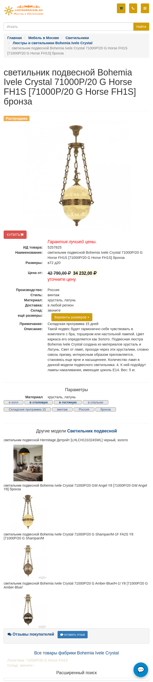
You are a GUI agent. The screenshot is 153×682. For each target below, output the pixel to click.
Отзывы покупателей (31, 634)
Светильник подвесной (92, 431)
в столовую (39, 402)
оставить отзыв (72, 634)
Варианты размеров (71, 317)
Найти (141, 27)
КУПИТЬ (15, 235)
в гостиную (68, 402)
